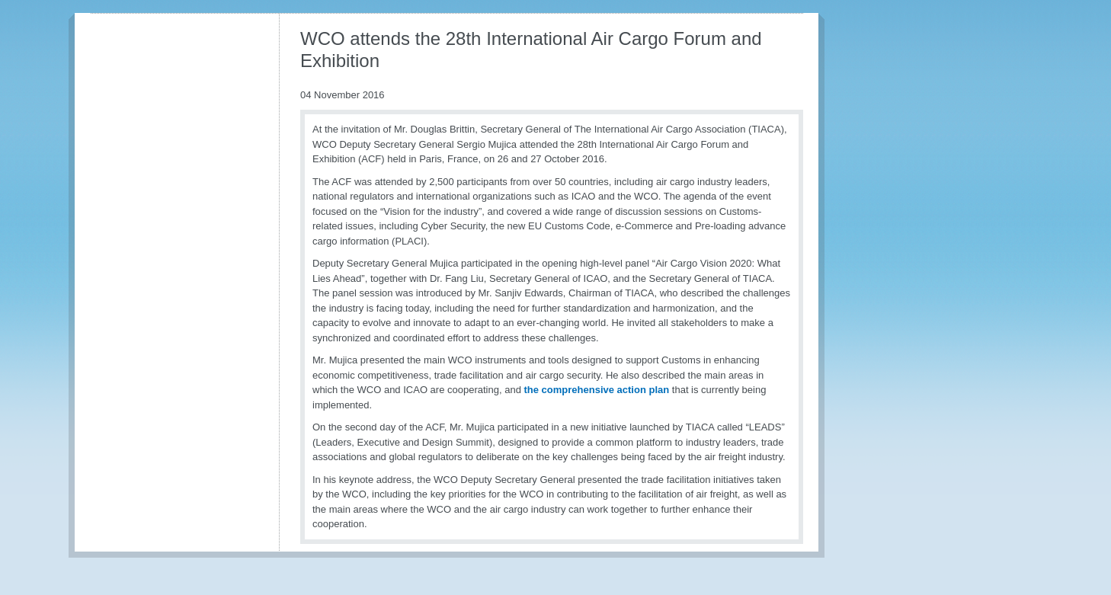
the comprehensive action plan (596, 389)
